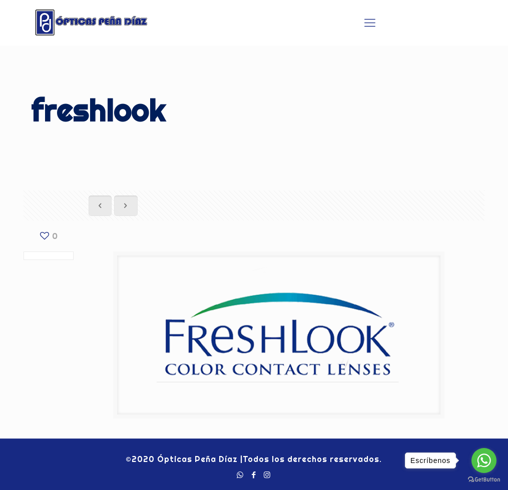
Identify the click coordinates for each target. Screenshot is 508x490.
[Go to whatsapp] (483, 460)
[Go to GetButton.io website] (484, 479)
